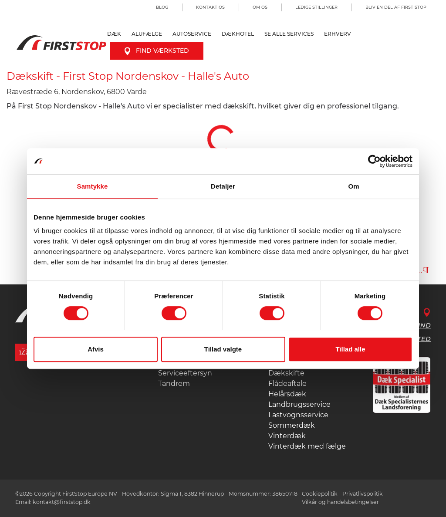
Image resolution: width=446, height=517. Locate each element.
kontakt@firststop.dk (62, 502)
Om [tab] (353, 186)
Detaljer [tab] (223, 186)
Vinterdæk (287, 436)
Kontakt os (210, 7)
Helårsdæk (287, 394)
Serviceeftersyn (185, 373)
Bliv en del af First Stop (395, 7)
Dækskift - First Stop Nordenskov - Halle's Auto (128, 76)
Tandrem (174, 383)
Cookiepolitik (320, 493)
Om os (260, 7)
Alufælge (147, 33)
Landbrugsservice (299, 404)
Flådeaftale (287, 383)
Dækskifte (286, 373)
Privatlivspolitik (362, 493)
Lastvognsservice (298, 415)
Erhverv (337, 33)
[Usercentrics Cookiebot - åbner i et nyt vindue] (374, 161)
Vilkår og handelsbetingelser (340, 502)
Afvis (96, 349)
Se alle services (289, 33)
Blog (162, 7)
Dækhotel (238, 33)
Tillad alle (350, 349)
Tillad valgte (223, 349)
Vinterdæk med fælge (307, 446)
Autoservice (191, 33)
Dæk (114, 33)
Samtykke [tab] (92, 186)
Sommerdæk (291, 425)
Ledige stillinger (316, 7)
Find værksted (156, 50)
